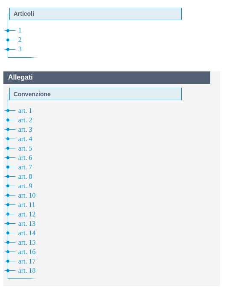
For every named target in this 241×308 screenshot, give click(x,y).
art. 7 (25, 167)
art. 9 (25, 186)
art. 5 (25, 148)
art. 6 (25, 157)
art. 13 (27, 223)
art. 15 (27, 242)
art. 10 (27, 195)
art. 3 (25, 129)
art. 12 (27, 214)
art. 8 (25, 176)
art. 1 (25, 110)
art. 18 (27, 270)
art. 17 (27, 261)
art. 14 (27, 233)
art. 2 (25, 120)
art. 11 (26, 204)
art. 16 (27, 251)
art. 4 (25, 138)
